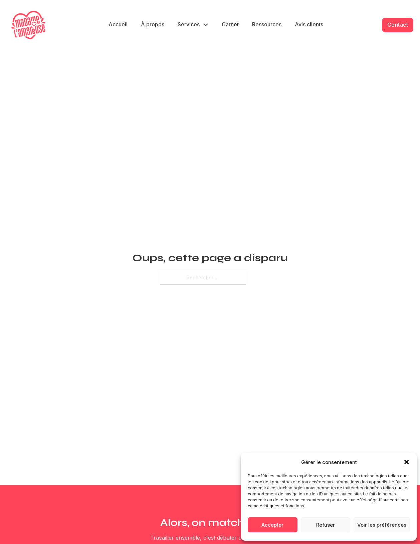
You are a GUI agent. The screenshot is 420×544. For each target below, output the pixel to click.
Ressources (266, 24)
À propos (152, 24)
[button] (406, 462)
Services (189, 24)
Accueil (118, 24)
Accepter (272, 525)
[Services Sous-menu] (205, 24)
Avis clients (309, 24)
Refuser (325, 525)
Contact (397, 24)
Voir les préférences (381, 525)
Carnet (230, 24)
